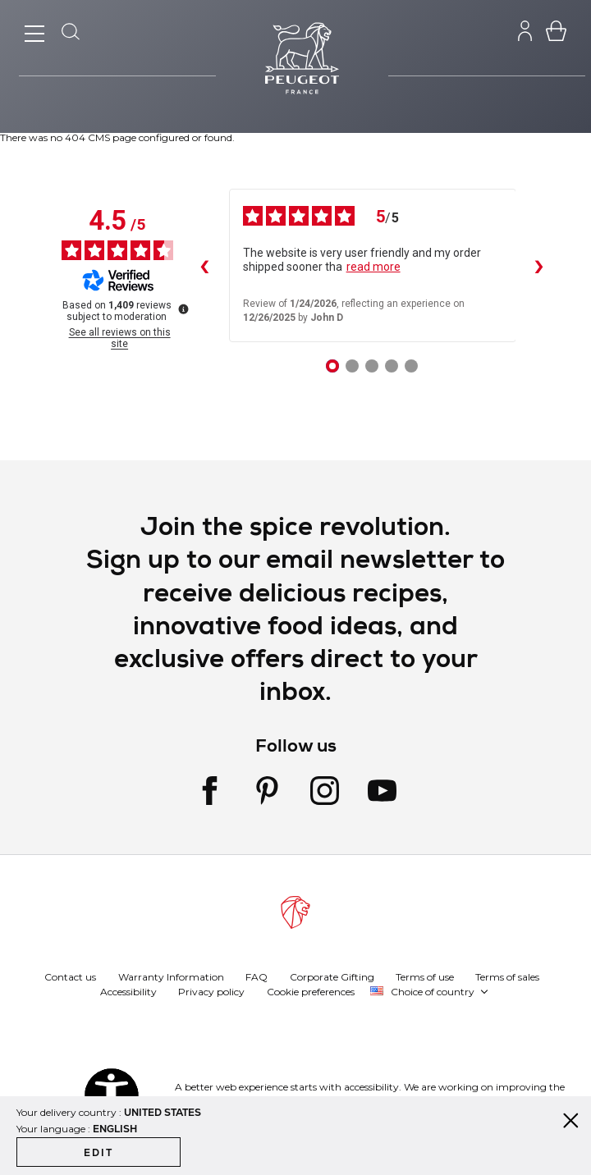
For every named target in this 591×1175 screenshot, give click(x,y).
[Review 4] (391, 366)
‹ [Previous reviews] (203, 265)
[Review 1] (332, 366)
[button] (429, 991)
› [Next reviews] (538, 265)
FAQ (256, 976)
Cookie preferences (311, 991)
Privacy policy (211, 991)
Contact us (70, 976)
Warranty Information (171, 976)
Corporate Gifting (332, 976)
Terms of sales (507, 976)
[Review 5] (411, 366)
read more (373, 266)
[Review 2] (352, 366)
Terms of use (425, 976)
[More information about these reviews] (182, 307)
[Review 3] (371, 366)
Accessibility (128, 991)
